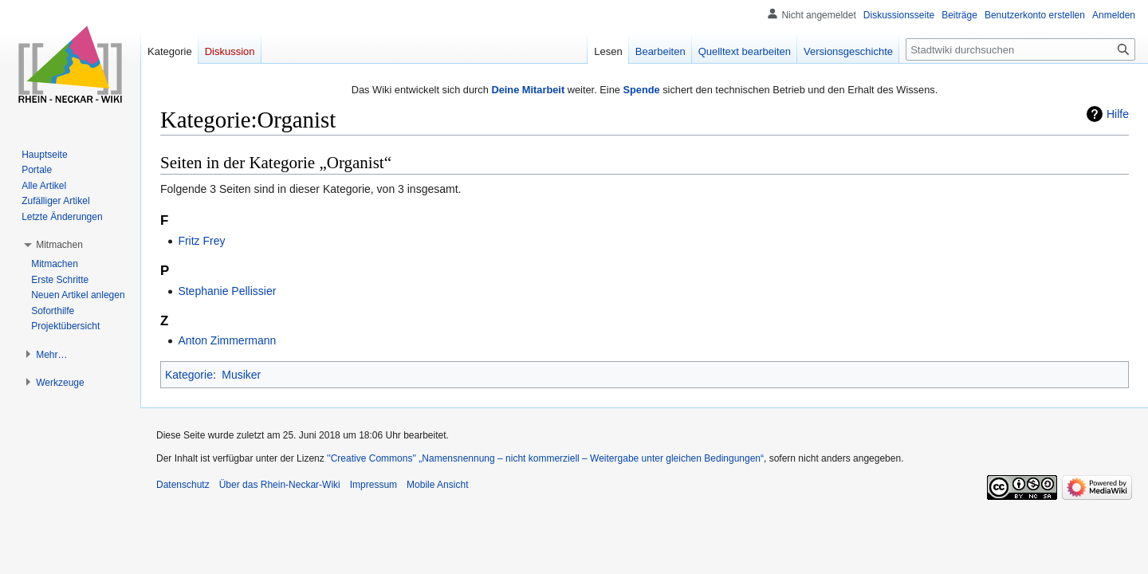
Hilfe (1118, 114)
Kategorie (189, 374)
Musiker (241, 374)
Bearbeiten (660, 51)
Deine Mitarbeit (527, 90)
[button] (59, 244)
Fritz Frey (201, 240)
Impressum (373, 484)
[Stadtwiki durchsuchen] (1020, 49)
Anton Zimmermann (227, 340)
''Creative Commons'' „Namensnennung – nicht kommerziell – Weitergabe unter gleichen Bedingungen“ (545, 458)
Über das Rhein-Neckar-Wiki (279, 484)
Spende (641, 90)
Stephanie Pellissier (227, 291)
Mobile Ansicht (437, 484)
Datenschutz (183, 484)
